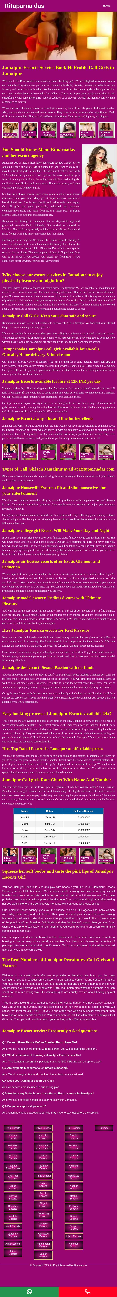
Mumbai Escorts (13, 1157)
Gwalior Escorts (74, 1136)
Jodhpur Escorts (73, 1157)
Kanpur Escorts (43, 1157)
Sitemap (104, 1128)
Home (106, 5)
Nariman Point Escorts (13, 1167)
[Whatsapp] (29, 1292)
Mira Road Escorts (13, 1177)
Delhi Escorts (13, 1128)
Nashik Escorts (74, 1197)
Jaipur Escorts (13, 1252)
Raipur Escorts (43, 1184)
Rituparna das (24, 6)
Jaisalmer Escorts (74, 1146)
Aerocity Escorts (43, 1136)
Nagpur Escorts (74, 1187)
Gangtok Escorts (43, 1225)
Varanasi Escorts (73, 1245)
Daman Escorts (43, 1255)
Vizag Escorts (43, 1128)
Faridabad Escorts (13, 1146)
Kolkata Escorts (13, 1136)
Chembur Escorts (13, 1207)
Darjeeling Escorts (43, 1214)
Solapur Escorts (74, 1227)
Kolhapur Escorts (73, 1167)
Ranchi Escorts (43, 1194)
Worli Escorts (13, 1226)
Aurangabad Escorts (43, 1245)
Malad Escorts (13, 1187)
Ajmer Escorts (13, 1244)
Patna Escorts (43, 1176)
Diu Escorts (74, 1128)
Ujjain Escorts (73, 1236)
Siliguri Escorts (43, 1204)
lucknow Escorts (43, 1167)
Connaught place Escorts (43, 1146)
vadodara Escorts (13, 1235)
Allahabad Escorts (43, 1235)
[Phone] (88, 1292)
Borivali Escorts (13, 1197)
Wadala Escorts (13, 1217)
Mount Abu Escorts (73, 1177)
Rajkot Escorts (74, 1217)
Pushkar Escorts (73, 1207)
